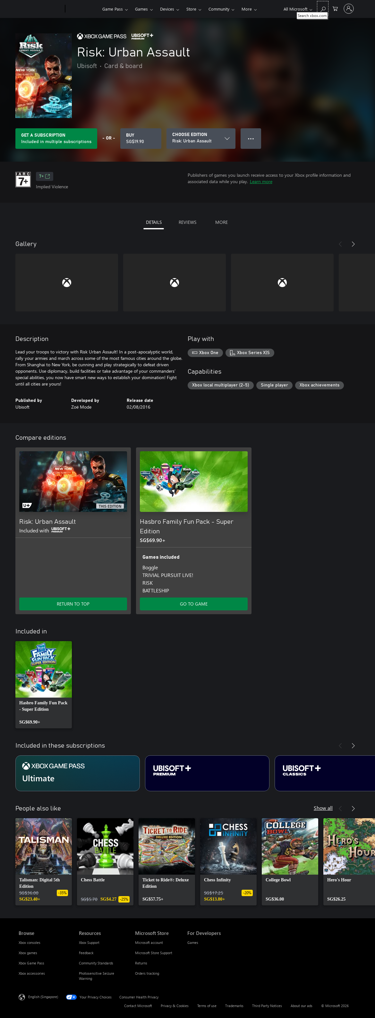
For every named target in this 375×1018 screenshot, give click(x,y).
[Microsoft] (41, 9)
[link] (43, 684)
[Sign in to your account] (348, 8)
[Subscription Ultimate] (77, 773)
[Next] (353, 244)
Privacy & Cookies (175, 1006)
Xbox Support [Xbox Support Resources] (89, 942)
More (247, 9)
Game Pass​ (112, 9)
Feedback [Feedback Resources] (86, 953)
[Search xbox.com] (322, 8)
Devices (167, 9)
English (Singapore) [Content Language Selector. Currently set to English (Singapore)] (43, 997)
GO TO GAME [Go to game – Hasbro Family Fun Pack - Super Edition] (194, 604)
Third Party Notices (267, 1006)
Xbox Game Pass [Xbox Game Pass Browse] (31, 963)
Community (219, 9)
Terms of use (207, 1006)
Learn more (261, 181)
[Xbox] (83, 9)
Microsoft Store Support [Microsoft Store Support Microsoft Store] (153, 953)
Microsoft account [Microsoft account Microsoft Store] (149, 942)
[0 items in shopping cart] (335, 8)
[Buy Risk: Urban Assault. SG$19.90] (140, 138)
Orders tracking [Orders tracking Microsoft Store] (147, 973)
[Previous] (340, 244)
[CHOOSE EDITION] (200, 138)
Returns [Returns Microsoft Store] (141, 963)
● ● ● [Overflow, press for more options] (251, 138)
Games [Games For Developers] (192, 942)
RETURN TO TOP (73, 604)
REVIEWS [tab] (187, 222)
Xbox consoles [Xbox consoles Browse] (29, 942)
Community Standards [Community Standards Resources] (96, 963)
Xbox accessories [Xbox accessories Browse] (32, 973)
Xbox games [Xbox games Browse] (28, 953)
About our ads (301, 1006)
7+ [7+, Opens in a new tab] (44, 176)
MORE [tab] (221, 222)
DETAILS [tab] (154, 222)
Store (191, 9)
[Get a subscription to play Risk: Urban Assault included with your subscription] (56, 138)
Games (141, 9)
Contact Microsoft (138, 1006)
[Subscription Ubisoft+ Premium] (207, 773)
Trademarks (234, 1006)
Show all (323, 807)
